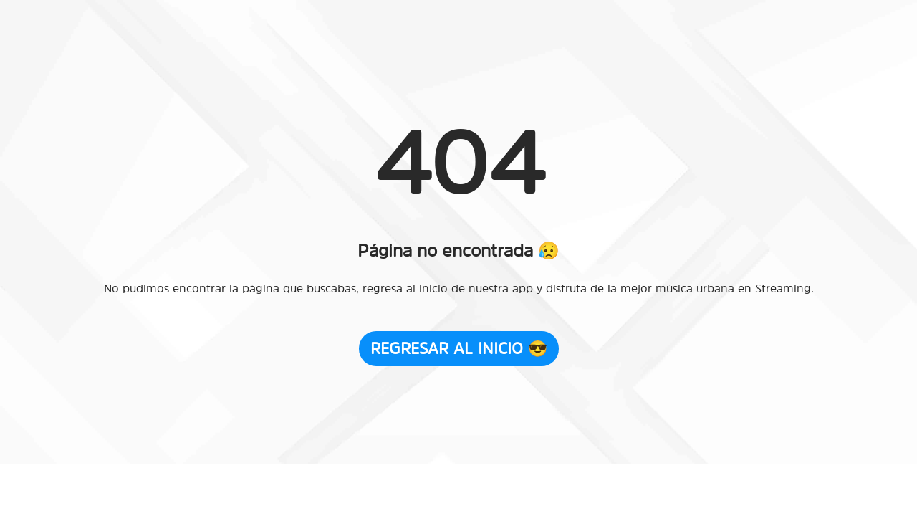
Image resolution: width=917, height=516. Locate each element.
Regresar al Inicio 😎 (458, 348)
